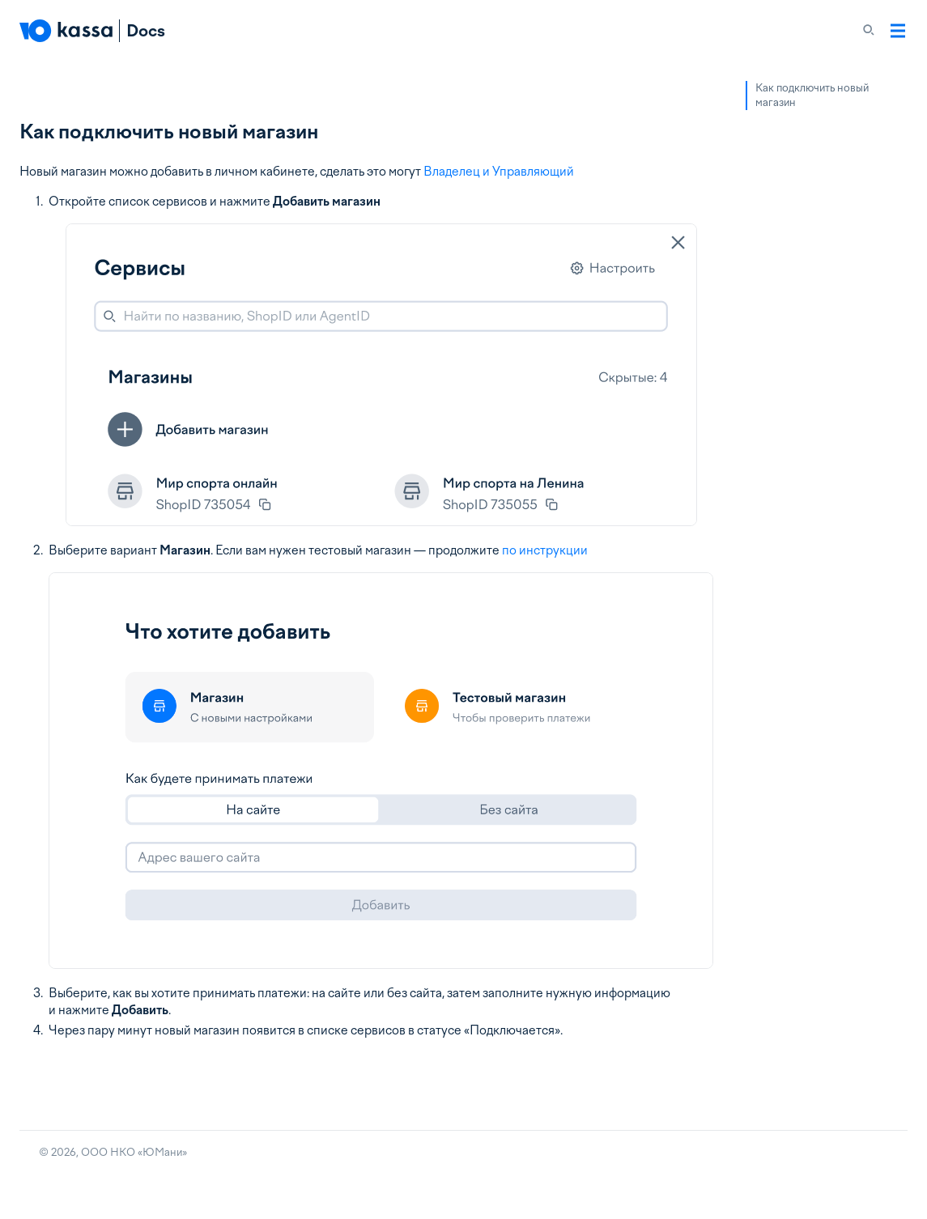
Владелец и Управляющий (498, 171)
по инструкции (545, 550)
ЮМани (162, 1152)
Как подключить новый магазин (812, 95)
